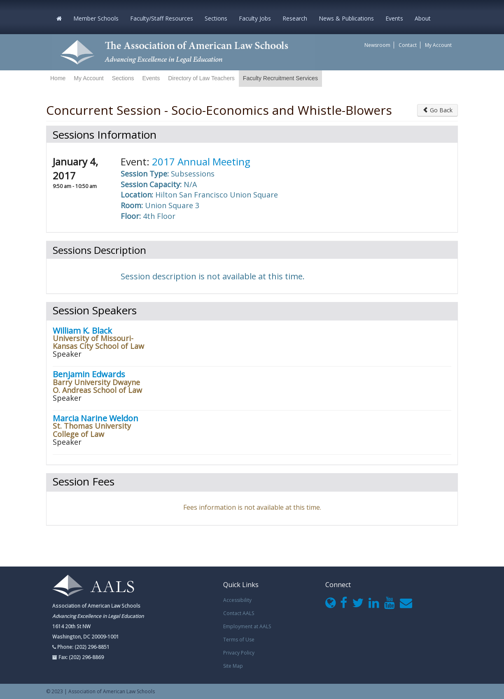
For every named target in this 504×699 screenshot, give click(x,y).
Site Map (233, 665)
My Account (438, 45)
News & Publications (346, 18)
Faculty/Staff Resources (161, 18)
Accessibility (237, 600)
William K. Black (82, 330)
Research (294, 18)
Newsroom (377, 45)
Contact (408, 45)
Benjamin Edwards (89, 374)
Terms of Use (238, 639)
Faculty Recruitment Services (280, 78)
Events (394, 18)
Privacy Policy (238, 652)
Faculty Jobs (255, 18)
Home (57, 78)
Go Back (437, 110)
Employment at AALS (247, 626)
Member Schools (96, 18)
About (423, 18)
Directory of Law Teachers (201, 78)
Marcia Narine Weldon (95, 418)
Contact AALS (238, 613)
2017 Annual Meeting (201, 161)
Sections (216, 18)
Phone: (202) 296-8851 (83, 646)
